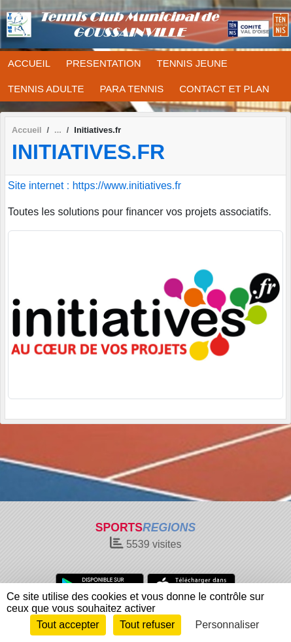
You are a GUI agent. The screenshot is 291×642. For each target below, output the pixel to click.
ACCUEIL (29, 63)
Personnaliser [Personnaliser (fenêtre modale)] (228, 624)
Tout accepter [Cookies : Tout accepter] (68, 624)
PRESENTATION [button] (103, 63)
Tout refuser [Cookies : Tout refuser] (147, 624)
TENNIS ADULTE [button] (46, 88)
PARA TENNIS (131, 88)
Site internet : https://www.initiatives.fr (94, 185)
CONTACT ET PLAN (224, 88)
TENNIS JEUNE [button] (192, 63)
